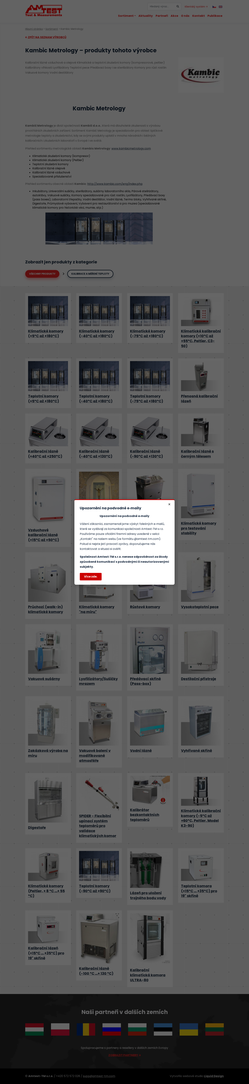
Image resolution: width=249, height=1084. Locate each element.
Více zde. (90, 576)
